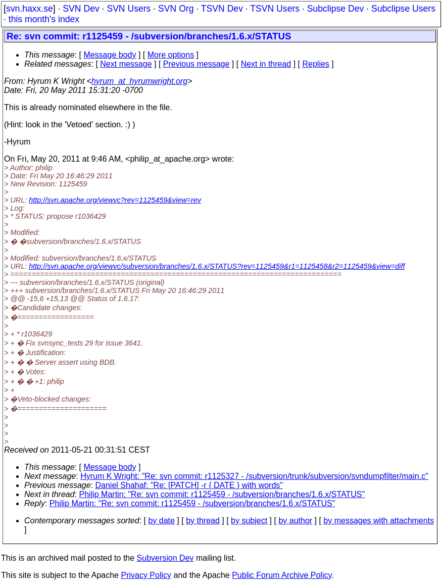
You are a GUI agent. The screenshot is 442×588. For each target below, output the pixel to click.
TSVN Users (275, 9)
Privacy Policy (146, 575)
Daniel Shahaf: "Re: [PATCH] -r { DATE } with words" (189, 485)
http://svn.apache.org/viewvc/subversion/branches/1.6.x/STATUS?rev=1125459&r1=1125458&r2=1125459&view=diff (217, 266)
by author (295, 520)
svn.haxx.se (29, 9)
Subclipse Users (403, 9)
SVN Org (175, 9)
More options (171, 55)
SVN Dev (81, 9)
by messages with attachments (378, 520)
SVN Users (129, 9)
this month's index (44, 19)
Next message (126, 64)
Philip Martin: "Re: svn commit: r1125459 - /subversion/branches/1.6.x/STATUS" (222, 494)
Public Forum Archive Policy (281, 575)
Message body (109, 55)
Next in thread (266, 64)
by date (161, 520)
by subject (249, 520)
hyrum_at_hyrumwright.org (139, 81)
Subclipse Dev (335, 9)
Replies (316, 64)
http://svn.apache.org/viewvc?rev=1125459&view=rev (115, 200)
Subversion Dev (165, 558)
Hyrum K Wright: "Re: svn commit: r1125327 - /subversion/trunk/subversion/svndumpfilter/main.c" (254, 476)
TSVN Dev (222, 9)
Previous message (196, 64)
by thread (203, 520)
